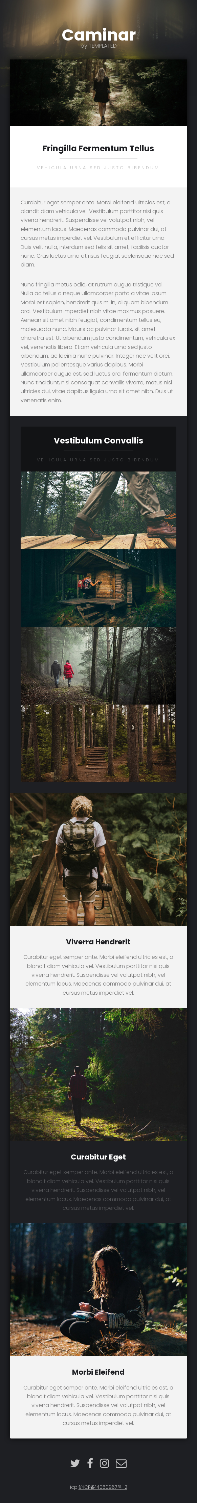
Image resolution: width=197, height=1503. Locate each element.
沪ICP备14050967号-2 (103, 1487)
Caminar (98, 36)
